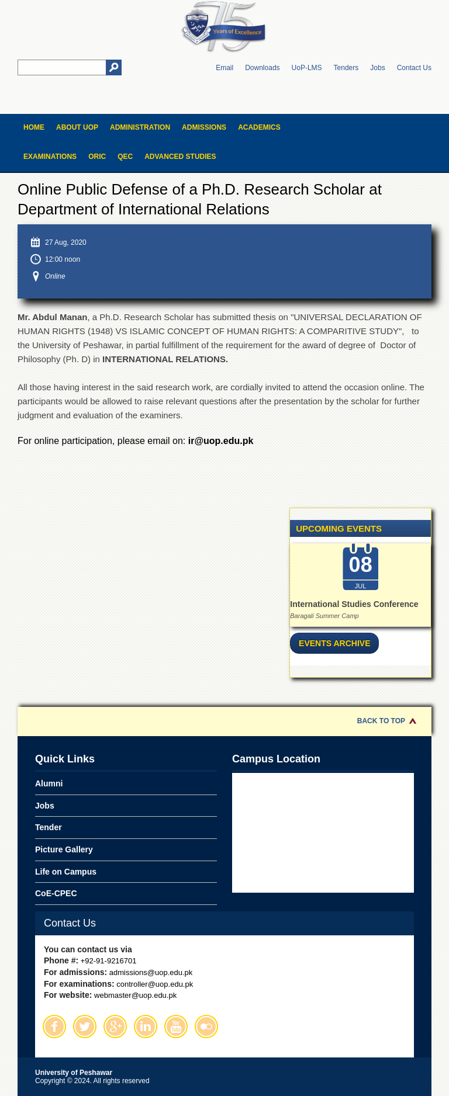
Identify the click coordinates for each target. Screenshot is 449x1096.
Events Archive (334, 643)
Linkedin (145, 1026)
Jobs (377, 68)
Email (224, 68)
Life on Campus (65, 871)
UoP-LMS (307, 68)
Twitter (84, 1026)
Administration (140, 127)
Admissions (204, 127)
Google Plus (115, 1026)
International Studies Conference (354, 604)
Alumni (49, 783)
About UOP (77, 127)
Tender (48, 827)
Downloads (262, 68)
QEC (125, 156)
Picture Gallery (64, 849)
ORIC (97, 156)
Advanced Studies (180, 156)
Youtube (175, 1026)
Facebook (54, 1026)
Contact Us (414, 68)
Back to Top (381, 720)
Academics (259, 127)
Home (33, 127)
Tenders (346, 68)
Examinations (50, 156)
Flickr (206, 1026)
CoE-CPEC (56, 893)
